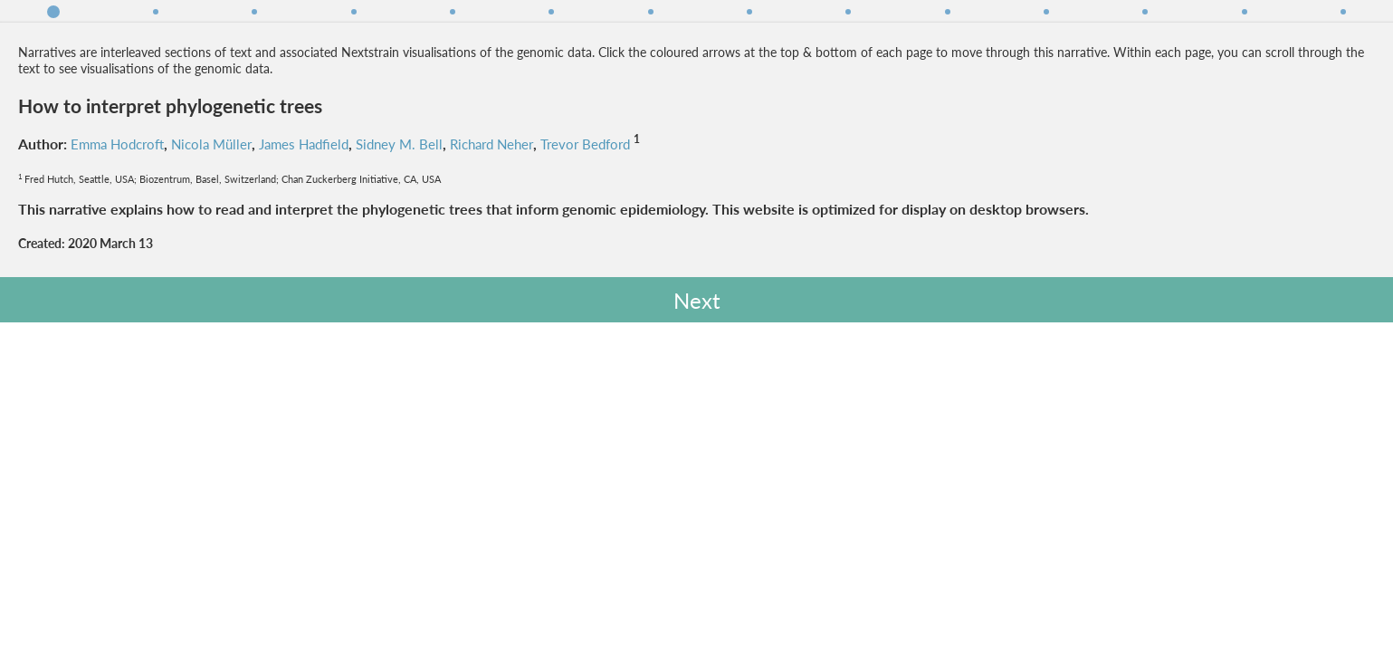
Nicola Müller (223, 208)
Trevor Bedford (215, 228)
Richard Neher (115, 228)
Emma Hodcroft (122, 208)
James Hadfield (321, 208)
